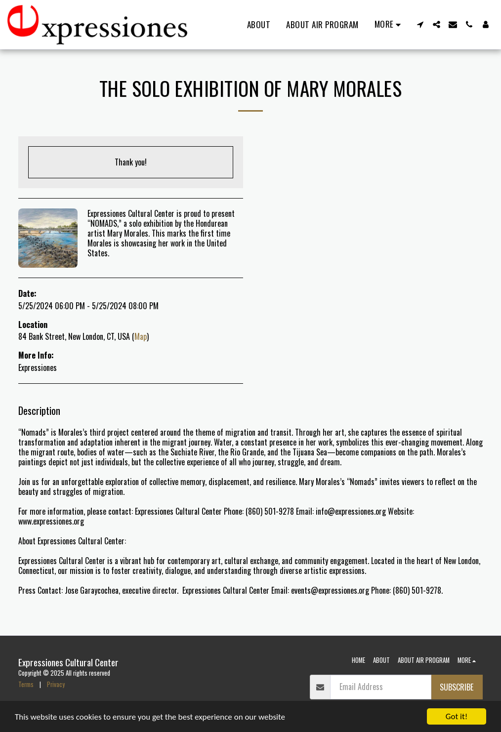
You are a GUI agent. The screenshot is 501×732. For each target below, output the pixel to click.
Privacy (56, 684)
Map (140, 336)
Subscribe (456, 687)
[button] (420, 24)
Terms (26, 684)
